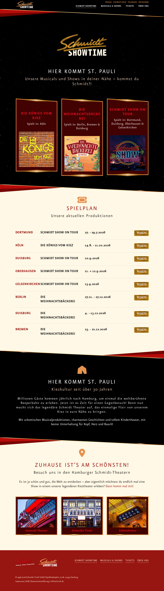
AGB (27, 555)
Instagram (143, 2)
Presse (108, 2)
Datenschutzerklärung (40, 555)
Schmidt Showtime (86, 6)
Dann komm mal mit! (119, 486)
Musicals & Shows (111, 6)
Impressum (20, 555)
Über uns (143, 6)
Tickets (130, 6)
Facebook (132, 2)
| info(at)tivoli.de (56, 555)
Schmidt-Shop (119, 2)
